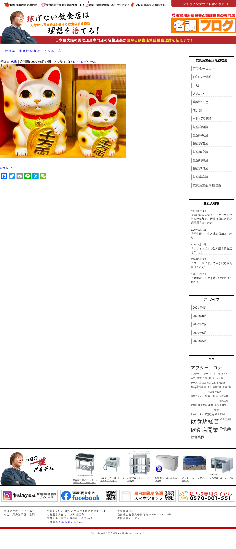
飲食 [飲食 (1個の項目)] (216, 410)
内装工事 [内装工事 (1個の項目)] (217, 387)
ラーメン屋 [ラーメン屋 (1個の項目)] (217, 378)
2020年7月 (200, 324)
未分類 (197, 110)
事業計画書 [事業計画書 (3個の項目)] (198, 387)
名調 (14, 61)
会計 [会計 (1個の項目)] (209, 387)
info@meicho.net (74, 522)
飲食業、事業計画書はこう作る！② (31, 51)
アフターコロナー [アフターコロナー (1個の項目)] (199, 374)
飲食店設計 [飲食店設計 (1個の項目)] (225, 419)
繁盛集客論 (200, 177)
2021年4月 (200, 307)
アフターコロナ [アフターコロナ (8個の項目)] (206, 367)
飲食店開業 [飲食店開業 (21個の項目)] (204, 430)
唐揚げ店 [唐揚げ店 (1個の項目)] (226, 387)
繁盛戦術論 (200, 135)
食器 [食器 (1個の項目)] (216, 405)
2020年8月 (200, 316)
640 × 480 (77, 61)
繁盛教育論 (200, 143)
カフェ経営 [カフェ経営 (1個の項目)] (196, 378)
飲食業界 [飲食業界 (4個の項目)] (197, 437)
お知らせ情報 (202, 76)
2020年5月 (200, 341)
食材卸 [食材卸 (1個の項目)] (223, 405)
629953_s (6, 168)
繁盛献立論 (200, 152)
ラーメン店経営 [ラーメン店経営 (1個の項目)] (198, 383)
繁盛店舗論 (200, 127)
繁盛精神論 (200, 160)
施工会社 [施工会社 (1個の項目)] (223, 396)
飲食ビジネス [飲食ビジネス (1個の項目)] (197, 414)
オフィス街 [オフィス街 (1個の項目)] (214, 374)
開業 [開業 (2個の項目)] (210, 405)
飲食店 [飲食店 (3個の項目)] (209, 414)
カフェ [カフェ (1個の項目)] (224, 374)
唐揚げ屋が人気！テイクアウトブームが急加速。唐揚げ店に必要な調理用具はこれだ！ (211, 219)
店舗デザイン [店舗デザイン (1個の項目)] (197, 396)
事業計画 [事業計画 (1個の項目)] (221, 383)
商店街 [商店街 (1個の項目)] (210, 392)
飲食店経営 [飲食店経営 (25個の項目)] (205, 421)
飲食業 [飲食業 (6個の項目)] (225, 429)
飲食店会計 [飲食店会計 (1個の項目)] (220, 414)
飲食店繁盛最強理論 (207, 185)
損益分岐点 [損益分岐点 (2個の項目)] (211, 396)
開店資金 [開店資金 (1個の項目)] (202, 405)
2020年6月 (200, 332)
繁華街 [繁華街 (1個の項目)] (194, 405)
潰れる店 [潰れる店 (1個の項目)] (223, 401)
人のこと (199, 93)
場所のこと (200, 102)
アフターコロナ (204, 68)
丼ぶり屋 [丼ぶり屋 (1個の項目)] (211, 383)
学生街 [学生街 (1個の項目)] (218, 392)
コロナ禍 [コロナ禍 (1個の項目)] (207, 378)
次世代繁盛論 (202, 118)
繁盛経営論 (200, 168)
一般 (196, 85)
